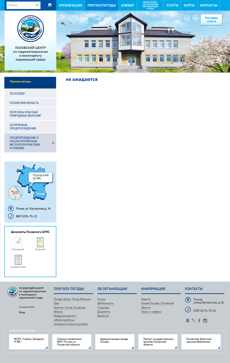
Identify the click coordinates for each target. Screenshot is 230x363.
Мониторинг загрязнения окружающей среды (150, 5)
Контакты (208, 5)
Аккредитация (18, 266)
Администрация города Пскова (114, 340)
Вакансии (103, 315)
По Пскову (17, 93)
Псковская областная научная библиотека (198, 340)
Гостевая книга (211, 19)
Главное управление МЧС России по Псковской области (69, 341)
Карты (189, 5)
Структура (103, 307)
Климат (127, 5)
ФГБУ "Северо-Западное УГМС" (29, 340)
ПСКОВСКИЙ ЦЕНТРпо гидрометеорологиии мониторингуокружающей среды (30, 53)
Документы (103, 311)
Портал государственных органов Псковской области (158, 341)
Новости (146, 299)
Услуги (172, 5)
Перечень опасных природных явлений (25, 113)
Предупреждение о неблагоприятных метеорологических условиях (25, 143)
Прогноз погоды (101, 5)
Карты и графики (151, 311)
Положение (18, 249)
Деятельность (105, 303)
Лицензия (40, 249)
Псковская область (24, 103)
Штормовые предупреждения (23, 126)
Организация (70, 5)
